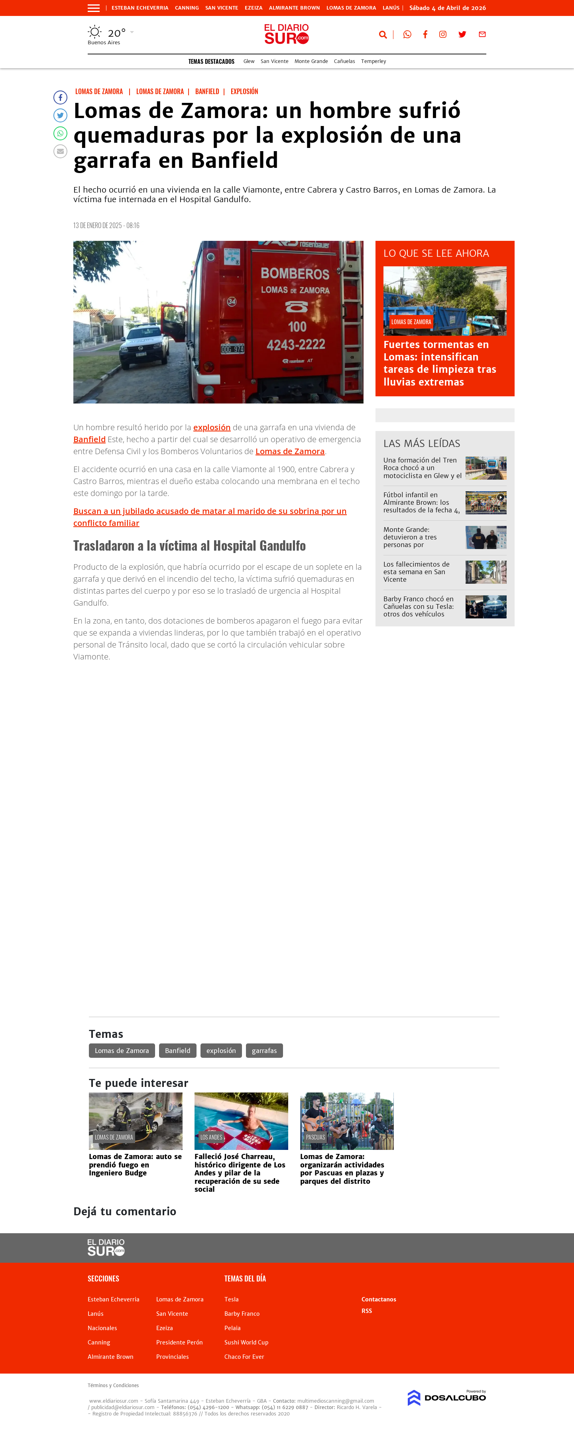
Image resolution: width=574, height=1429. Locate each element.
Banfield (89, 439)
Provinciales (172, 1356)
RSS (367, 1311)
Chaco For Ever (244, 1356)
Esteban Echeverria (140, 8)
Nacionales (102, 1328)
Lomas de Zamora (351, 8)
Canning (187, 8)
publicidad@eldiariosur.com (123, 1407)
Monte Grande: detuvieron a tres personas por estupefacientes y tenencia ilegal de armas (421, 545)
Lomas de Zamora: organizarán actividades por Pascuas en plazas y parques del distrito (342, 1168)
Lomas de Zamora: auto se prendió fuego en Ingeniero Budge (135, 1164)
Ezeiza (254, 8)
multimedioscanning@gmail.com (335, 1401)
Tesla (231, 1299)
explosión (212, 427)
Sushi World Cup (246, 1342)
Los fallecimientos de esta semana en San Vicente (416, 571)
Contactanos (379, 1299)
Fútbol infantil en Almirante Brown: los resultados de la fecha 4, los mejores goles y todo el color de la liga (421, 510)
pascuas (315, 1137)
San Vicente (221, 8)
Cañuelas (344, 61)
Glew (249, 61)
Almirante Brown (294, 8)
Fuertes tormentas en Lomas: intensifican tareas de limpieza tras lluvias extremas (439, 363)
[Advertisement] (294, 724)
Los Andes (211, 1137)
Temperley (373, 61)
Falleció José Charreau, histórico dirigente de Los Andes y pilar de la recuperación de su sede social (240, 1173)
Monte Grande (311, 61)
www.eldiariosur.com (113, 1401)
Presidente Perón (179, 1342)
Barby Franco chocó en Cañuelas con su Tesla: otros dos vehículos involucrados (418, 610)
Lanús (96, 1313)
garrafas (264, 1051)
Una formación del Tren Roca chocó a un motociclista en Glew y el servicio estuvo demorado (422, 475)
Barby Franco (241, 1313)
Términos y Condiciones (113, 1385)
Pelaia (232, 1328)
